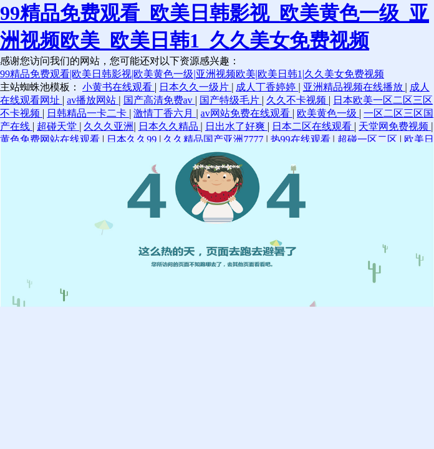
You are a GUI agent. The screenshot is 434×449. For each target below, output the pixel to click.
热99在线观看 (302, 139)
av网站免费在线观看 (246, 113)
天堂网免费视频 (395, 126)
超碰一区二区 (368, 139)
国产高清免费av (159, 100)
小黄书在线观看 (118, 87)
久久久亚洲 (108, 126)
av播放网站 (92, 100)
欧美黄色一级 (328, 113)
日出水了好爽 (236, 126)
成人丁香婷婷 (267, 87)
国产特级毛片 (231, 100)
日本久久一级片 (195, 87)
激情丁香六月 (164, 113)
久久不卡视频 (297, 100)
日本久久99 (133, 139)
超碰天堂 (58, 126)
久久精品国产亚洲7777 (214, 139)
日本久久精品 (169, 126)
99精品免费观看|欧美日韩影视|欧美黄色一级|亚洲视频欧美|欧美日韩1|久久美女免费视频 (192, 74)
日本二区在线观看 (313, 126)
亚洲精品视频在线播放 (354, 87)
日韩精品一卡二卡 (88, 113)
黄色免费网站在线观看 (51, 139)
